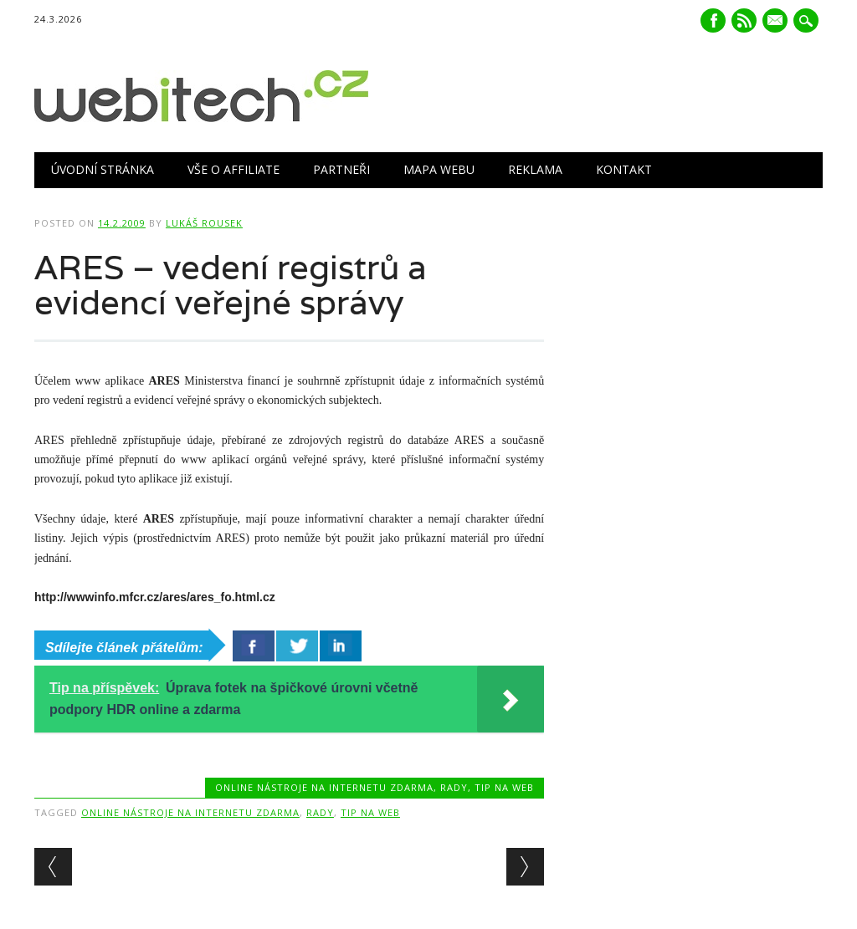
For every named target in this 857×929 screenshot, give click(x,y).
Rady (454, 787)
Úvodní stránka (102, 169)
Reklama (535, 169)
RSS (744, 20)
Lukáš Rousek (204, 223)
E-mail (777, 22)
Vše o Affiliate (233, 169)
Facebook (713, 20)
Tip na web (504, 787)
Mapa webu (439, 169)
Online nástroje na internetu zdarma (324, 787)
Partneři (341, 169)
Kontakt (624, 169)
